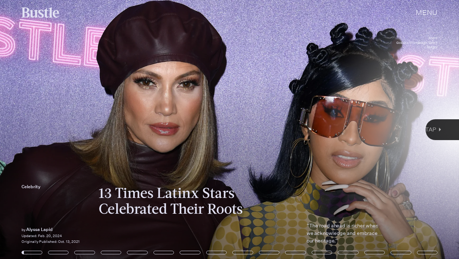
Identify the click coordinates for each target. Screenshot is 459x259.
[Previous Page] (75, 129)
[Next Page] (305, 129)
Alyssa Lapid (39, 229)
